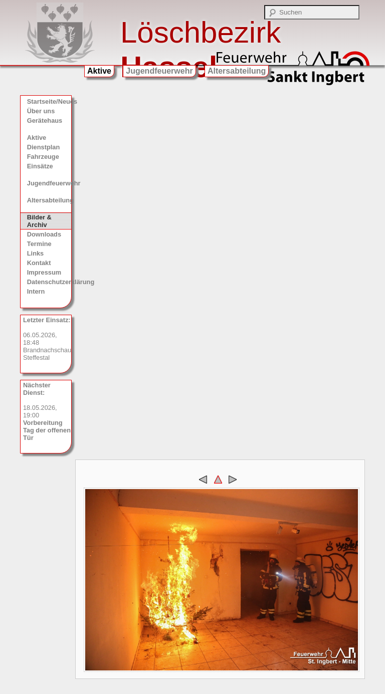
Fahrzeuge (43, 156)
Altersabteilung (237, 71)
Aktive (99, 71)
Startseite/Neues (49, 101)
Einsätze (40, 166)
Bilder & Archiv (39, 220)
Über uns (41, 111)
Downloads (44, 234)
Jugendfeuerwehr (159, 71)
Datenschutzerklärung (49, 282)
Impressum (44, 272)
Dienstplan (43, 147)
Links (35, 253)
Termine (39, 244)
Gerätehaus (44, 120)
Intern (36, 291)
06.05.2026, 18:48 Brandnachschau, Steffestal (47, 338)
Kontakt (39, 263)
